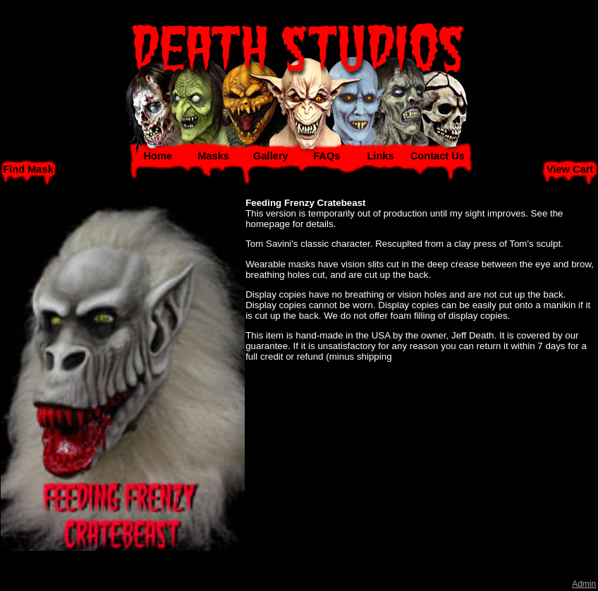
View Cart (570, 169)
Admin (584, 584)
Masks (213, 156)
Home (157, 156)
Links (380, 156)
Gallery (270, 156)
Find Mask (28, 169)
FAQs (326, 156)
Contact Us (437, 156)
